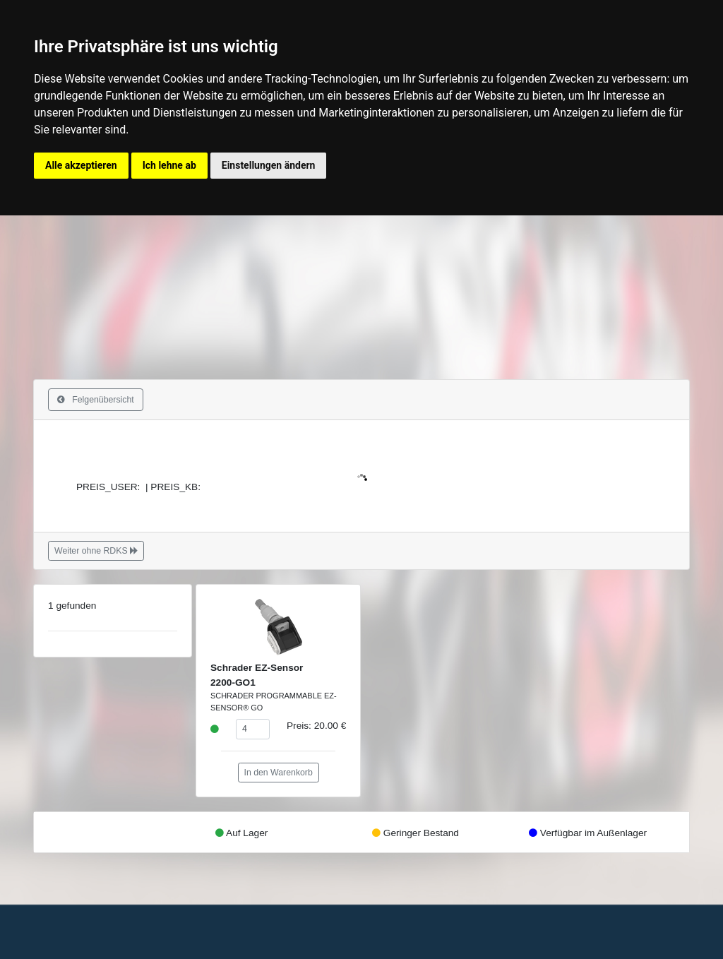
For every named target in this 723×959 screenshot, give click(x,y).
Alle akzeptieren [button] (81, 165)
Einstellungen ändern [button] (269, 165)
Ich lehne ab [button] (169, 165)
